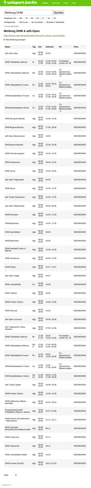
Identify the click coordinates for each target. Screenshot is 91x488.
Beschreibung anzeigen (16, 40)
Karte (66, 3)
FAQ (74, 3)
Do (36, 18)
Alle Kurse (22, 22)
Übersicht (56, 3)
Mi (31, 18)
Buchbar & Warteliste (54, 22)
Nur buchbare (36, 22)
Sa (48, 18)
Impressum (6, 485)
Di (26, 18)
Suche (45, 3)
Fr (42, 18)
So (54, 18)
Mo (20, 18)
